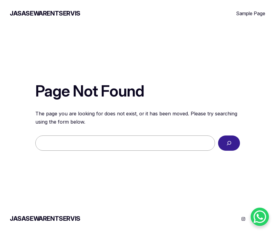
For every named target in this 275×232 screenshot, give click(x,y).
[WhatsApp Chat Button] (260, 217)
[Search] (229, 143)
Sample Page (250, 13)
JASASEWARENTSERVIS (45, 13)
